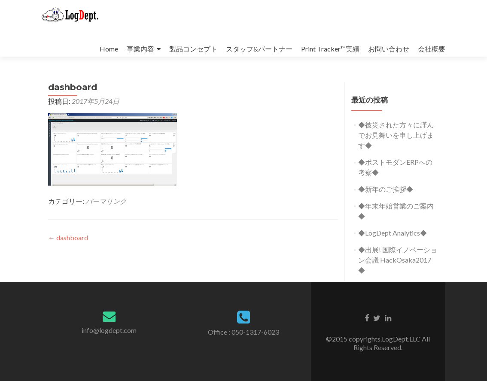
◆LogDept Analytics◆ (392, 233)
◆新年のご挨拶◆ (385, 189)
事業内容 (140, 49)
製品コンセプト (193, 49)
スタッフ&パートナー (259, 49)
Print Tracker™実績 (330, 49)
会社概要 (431, 49)
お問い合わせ (388, 49)
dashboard (68, 237)
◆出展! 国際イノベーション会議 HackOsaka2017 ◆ (397, 259)
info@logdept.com (109, 330)
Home (109, 49)
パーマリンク (106, 201)
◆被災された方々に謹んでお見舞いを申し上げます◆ (396, 135)
